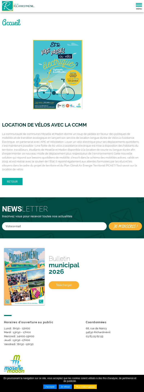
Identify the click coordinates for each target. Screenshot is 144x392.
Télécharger (64, 285)
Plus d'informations (85, 387)
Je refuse (65, 387)
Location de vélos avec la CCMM (44, 125)
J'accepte (50, 387)
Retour (12, 181)
